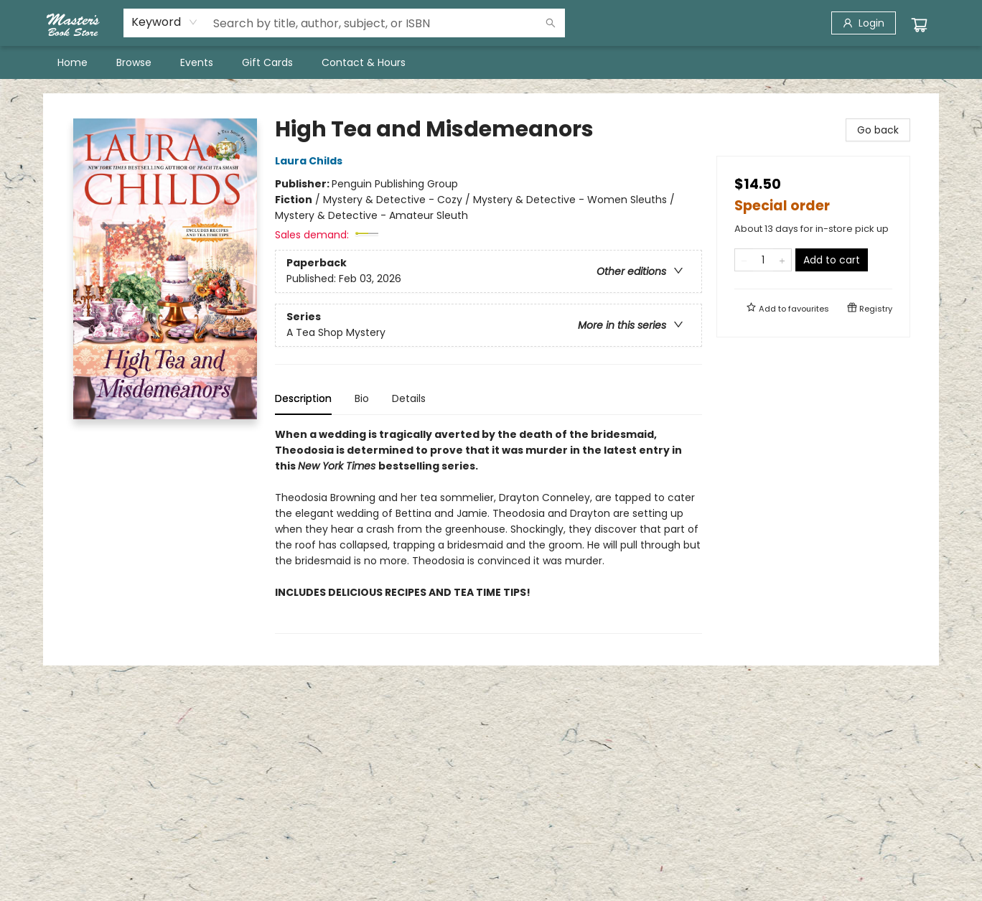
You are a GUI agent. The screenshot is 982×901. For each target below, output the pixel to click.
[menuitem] (72, 62)
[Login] (863, 22)
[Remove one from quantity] (744, 260)
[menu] (491, 62)
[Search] (550, 23)
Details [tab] (409, 398)
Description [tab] (303, 398)
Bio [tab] (362, 398)
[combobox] (164, 22)
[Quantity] (763, 259)
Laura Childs (311, 161)
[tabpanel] (488, 530)
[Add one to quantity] (782, 260)
